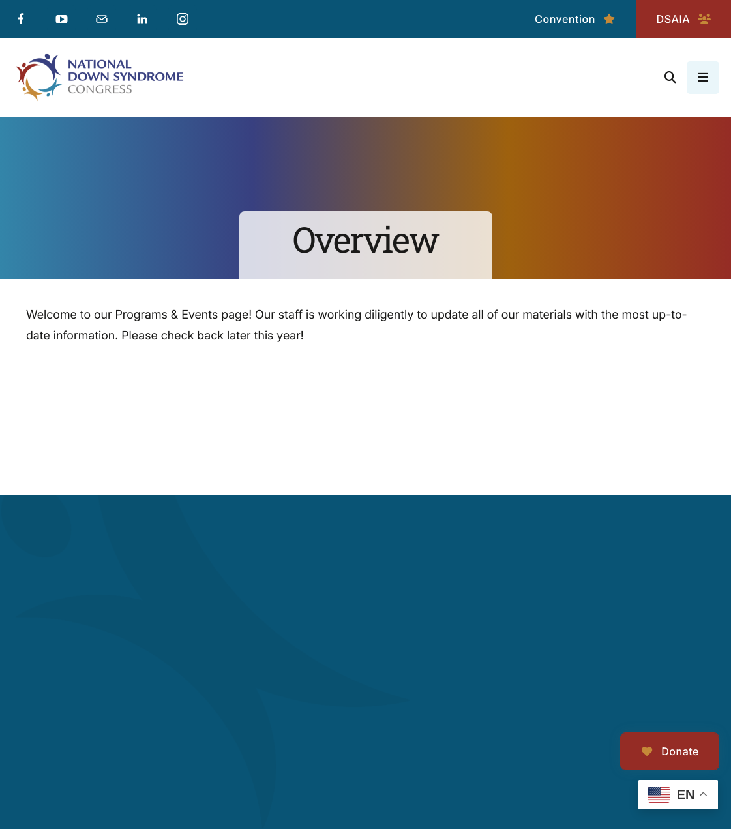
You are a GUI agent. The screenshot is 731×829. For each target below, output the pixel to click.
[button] (670, 77)
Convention (575, 18)
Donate (669, 751)
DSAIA (684, 18)
